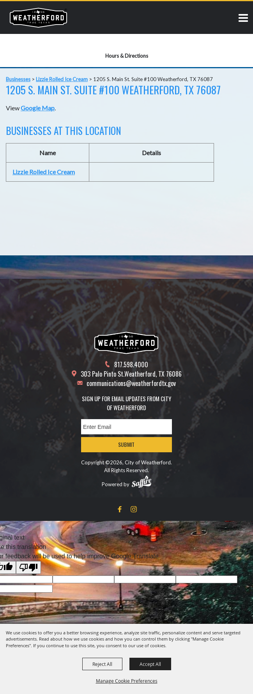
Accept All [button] (150, 664)
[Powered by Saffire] (141, 481)
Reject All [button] (102, 664)
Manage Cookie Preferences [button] (126, 681)
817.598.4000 (131, 364)
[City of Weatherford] (38, 17)
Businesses (18, 79)
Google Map (38, 108)
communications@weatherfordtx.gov (131, 383)
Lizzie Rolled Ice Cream (62, 79)
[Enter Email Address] (126, 426)
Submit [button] (126, 444)
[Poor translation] (28, 567)
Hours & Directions (126, 56)
